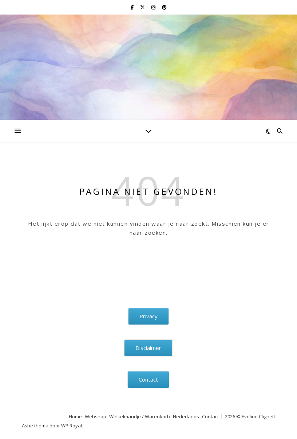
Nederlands (186, 416)
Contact (210, 416)
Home (75, 416)
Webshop (95, 416)
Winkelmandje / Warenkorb (139, 416)
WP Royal (71, 425)
